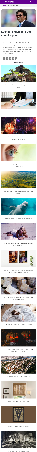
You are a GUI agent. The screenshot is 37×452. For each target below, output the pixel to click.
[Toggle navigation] (2, 2)
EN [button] (31, 1)
